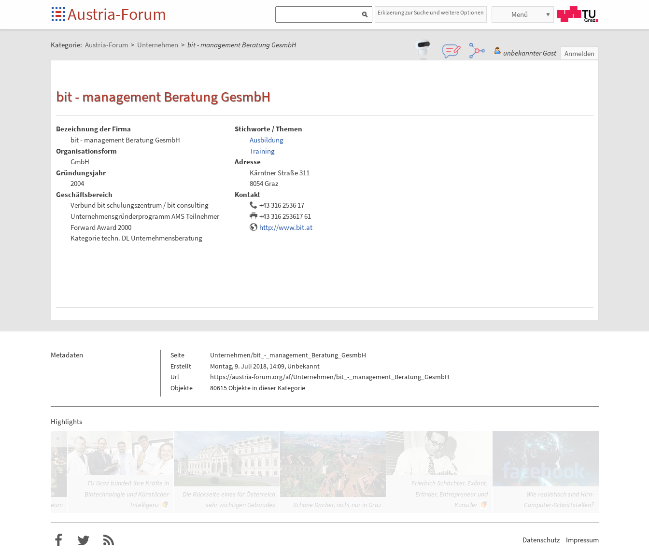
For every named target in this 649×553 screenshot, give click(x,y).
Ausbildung (266, 139)
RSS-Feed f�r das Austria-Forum (108, 540)
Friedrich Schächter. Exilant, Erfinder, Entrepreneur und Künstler (449, 494)
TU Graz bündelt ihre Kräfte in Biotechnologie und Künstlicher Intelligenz (127, 494)
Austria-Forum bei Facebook (58, 540)
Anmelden (579, 53)
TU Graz (577, 14)
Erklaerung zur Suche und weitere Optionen (431, 12)
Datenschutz (541, 539)
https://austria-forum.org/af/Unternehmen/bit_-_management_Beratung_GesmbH (329, 376)
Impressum (582, 539)
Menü (519, 14)
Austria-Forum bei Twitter (83, 540)
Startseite (59, 14)
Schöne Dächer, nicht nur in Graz (337, 504)
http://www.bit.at (285, 227)
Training (262, 151)
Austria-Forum (117, 14)
